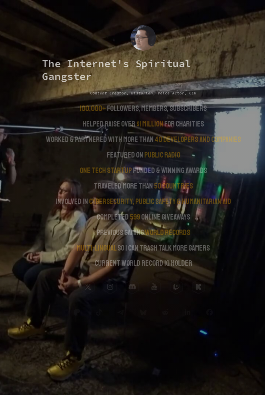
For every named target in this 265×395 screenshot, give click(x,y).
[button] (87, 286)
